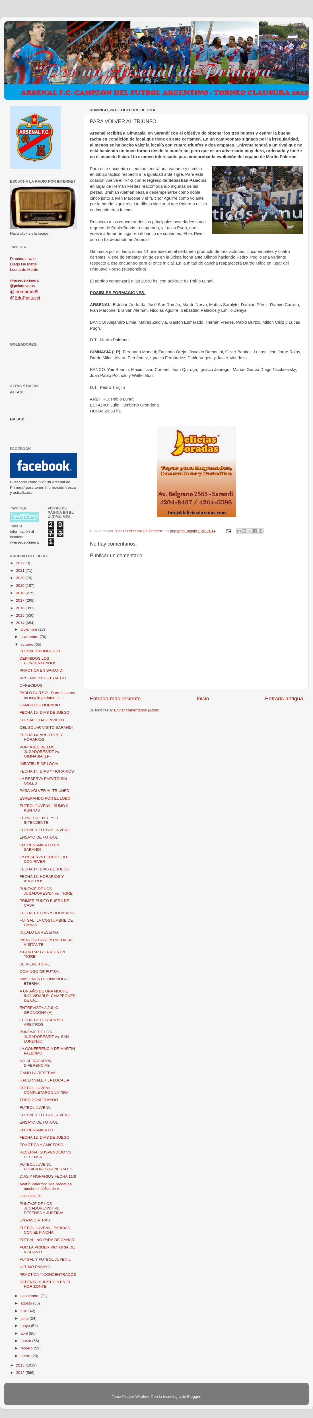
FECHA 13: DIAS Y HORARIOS (47, 913)
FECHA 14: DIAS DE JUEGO (45, 869)
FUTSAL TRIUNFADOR (40, 651)
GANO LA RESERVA (37, 1073)
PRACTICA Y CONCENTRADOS (48, 1274)
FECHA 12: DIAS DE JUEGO (45, 1137)
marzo (26, 1341)
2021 (21, 570)
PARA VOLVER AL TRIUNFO (44, 791)
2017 (21, 600)
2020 (21, 578)
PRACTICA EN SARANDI (41, 670)
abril (24, 1333)
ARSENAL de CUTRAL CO (43, 678)
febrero (27, 1348)
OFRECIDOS (31, 685)
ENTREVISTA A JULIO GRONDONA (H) (39, 1010)
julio (24, 1311)
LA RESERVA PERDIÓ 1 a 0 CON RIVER (44, 859)
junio (25, 1318)
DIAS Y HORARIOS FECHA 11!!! (48, 1176)
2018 (21, 593)
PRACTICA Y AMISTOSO (41, 1145)
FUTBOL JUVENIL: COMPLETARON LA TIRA (44, 1090)
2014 (21, 623)
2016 (21, 608)
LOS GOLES (31, 1196)
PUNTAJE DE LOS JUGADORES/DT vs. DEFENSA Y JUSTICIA (41, 1208)
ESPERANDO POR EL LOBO (45, 798)
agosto (26, 1303)
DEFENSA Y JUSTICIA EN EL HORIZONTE (45, 1284)
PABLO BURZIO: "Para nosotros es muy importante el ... (47, 695)
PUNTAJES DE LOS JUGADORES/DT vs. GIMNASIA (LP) (40, 751)
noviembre (30, 637)
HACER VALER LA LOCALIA (44, 1080)
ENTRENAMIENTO (36, 1130)
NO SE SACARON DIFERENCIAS (36, 1063)
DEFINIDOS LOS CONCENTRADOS (38, 660)
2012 (21, 1372)
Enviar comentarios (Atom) (137, 710)
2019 (21, 585)
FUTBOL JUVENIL (36, 1107)
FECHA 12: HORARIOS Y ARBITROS (42, 1022)
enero (25, 1356)
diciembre (29, 629)
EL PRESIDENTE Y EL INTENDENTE (39, 820)
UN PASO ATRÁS (35, 1220)
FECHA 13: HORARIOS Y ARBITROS (42, 878)
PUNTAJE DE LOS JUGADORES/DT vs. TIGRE (46, 891)
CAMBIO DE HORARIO (40, 705)
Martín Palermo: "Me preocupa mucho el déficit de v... (46, 1186)
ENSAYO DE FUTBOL (39, 837)
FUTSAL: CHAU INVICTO (42, 720)
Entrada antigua (284, 698)
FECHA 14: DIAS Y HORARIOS (47, 771)
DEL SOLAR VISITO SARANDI (46, 727)
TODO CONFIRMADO (39, 1100)
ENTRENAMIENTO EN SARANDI (39, 847)
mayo (25, 1326)
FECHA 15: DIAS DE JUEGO (45, 712)
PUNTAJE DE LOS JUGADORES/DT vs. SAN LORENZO (44, 1036)
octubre (27, 644)
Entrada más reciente (115, 698)
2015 (21, 615)
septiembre (30, 1296)
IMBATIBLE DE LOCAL (39, 763)
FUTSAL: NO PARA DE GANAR (47, 1240)
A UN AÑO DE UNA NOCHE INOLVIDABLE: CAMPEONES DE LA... (47, 995)
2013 (21, 1365)
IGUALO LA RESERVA (39, 932)
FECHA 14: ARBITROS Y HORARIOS (41, 737)
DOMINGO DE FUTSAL (40, 971)
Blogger (193, 1396)
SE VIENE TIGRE (35, 964)
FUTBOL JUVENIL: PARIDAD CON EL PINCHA (45, 1230)
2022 (21, 563)
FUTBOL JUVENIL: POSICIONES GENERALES (46, 1166)
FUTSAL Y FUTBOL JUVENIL (45, 830)
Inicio (203, 698)
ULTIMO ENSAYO (35, 1267)
